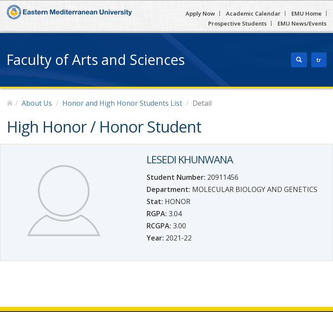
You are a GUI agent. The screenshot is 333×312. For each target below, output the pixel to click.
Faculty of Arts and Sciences (96, 59)
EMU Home (306, 13)
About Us (37, 103)
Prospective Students (237, 23)
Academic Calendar (253, 13)
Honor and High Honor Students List (122, 103)
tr (319, 60)
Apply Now (200, 13)
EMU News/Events (302, 23)
